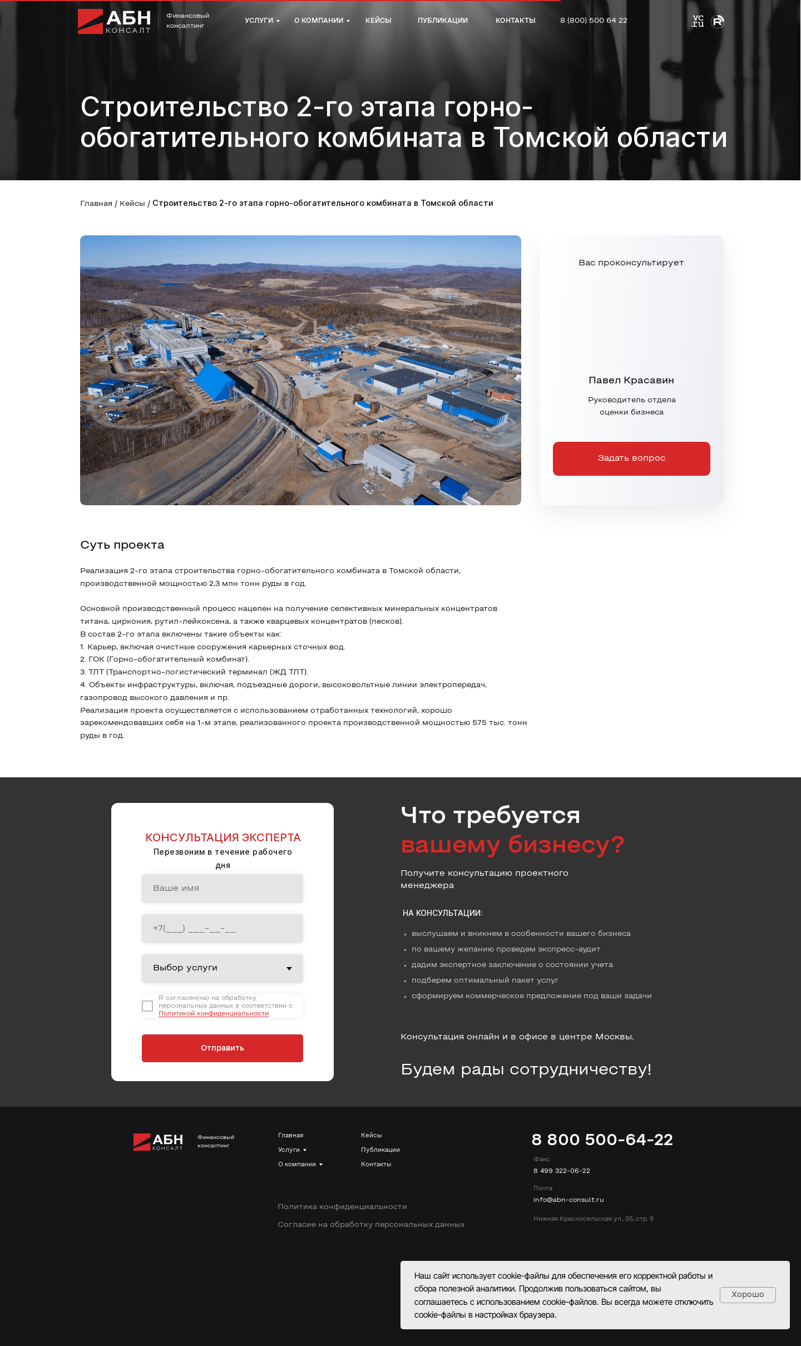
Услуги (289, 1150)
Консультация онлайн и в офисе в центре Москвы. (517, 1037)
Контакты (376, 1164)
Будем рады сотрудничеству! (525, 1070)
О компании (297, 1164)
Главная (96, 204)
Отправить (222, 1048)
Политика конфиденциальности (342, 1207)
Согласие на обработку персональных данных (371, 1225)
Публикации (380, 1150)
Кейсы (132, 204)
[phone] (222, 928)
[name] (222, 888)
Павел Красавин (631, 381)
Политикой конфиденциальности (214, 1014)
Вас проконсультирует (631, 263)
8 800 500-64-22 (602, 1140)
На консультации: (443, 913)
